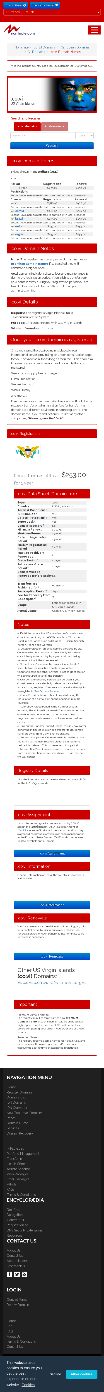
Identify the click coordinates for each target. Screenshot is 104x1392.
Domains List (16, 1097)
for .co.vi (47, 328)
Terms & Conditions (21, 1195)
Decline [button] (55, 1374)
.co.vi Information (52, 905)
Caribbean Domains (75, 47)
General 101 (15, 1220)
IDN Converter (17, 1107)
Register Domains (20, 1092)
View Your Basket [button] (45, 5)
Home (11, 1087)
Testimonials (16, 1266)
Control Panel (17, 1299)
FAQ (10, 1331)
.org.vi (18, 234)
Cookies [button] (28, 1385)
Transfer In (14, 1158)
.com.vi (19, 211)
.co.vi (13, 178)
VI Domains (36, 52)
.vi (15, 203)
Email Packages (18, 1179)
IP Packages (15, 1148)
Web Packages (18, 1174)
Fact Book (14, 1210)
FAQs (11, 1189)
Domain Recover (50, 691)
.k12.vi (18, 218)
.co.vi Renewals (52, 956)
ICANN (21, 830)
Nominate (22, 47)
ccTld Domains (45, 47)
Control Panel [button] (15, 5)
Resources (14, 1235)
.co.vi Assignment (52, 853)
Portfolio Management (23, 1153)
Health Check (16, 1164)
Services (13, 1128)
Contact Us (15, 1255)
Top (9, 1326)
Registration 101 (18, 1225)
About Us (13, 1250)
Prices (11, 1118)
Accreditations (17, 1261)
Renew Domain (18, 1305)
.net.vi (18, 226)
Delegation (15, 1215)
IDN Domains (16, 1102)
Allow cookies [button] (81, 1374)
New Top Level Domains (25, 1113)
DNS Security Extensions (24, 1230)
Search (52, 145)
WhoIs (11, 1184)
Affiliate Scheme (18, 1169)
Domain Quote (17, 1123)
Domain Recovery (20, 1133)
